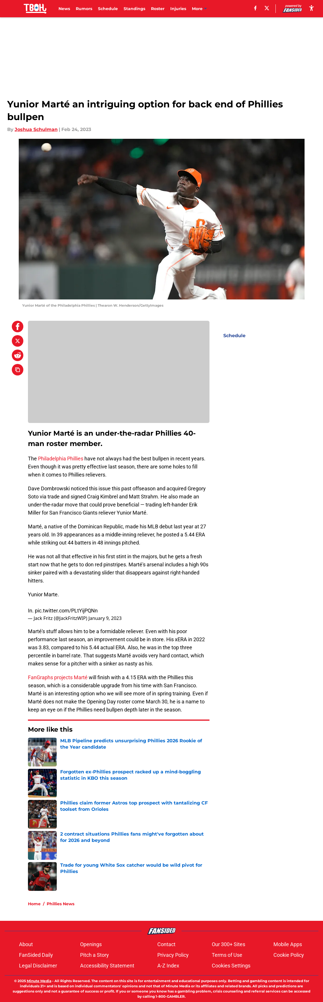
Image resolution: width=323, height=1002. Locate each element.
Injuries (178, 8)
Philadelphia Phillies (60, 459)
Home (34, 903)
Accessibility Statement (107, 966)
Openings (91, 944)
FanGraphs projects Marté (58, 677)
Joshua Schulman (36, 129)
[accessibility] (311, 8)
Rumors (84, 8)
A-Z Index (168, 966)
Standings (134, 8)
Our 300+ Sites (228, 944)
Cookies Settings (231, 966)
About (26, 944)
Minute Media (39, 981)
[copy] (17, 369)
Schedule (108, 8)
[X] (266, 8)
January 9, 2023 (105, 618)
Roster (158, 8)
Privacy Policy (173, 955)
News (64, 8)
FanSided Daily (36, 955)
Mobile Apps (287, 944)
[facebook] (255, 8)
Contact (166, 944)
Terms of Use (227, 955)
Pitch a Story (94, 955)
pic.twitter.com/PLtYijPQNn (66, 611)
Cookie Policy (288, 955)
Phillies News (60, 903)
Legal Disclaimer (38, 966)
